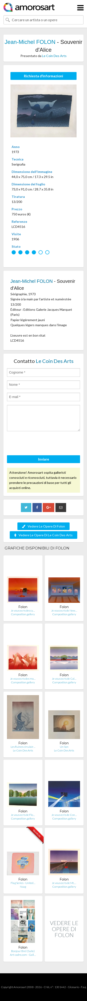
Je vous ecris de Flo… (23, 815)
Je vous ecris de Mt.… (64, 883)
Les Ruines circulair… (23, 746)
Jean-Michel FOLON (30, 42)
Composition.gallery (23, 614)
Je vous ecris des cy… (23, 610)
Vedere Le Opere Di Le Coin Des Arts (43, 535)
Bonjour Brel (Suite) (23, 951)
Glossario (73, 987)
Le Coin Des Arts (54, 56)
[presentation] (42, 444)
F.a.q (83, 987)
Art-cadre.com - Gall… (23, 954)
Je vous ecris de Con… (64, 815)
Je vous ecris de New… (64, 610)
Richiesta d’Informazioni (43, 76)
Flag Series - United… (23, 883)
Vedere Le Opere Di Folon (43, 526)
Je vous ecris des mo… (22, 678)
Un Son (64, 746)
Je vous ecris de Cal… (64, 678)
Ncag (23, 886)
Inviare (43, 459)
